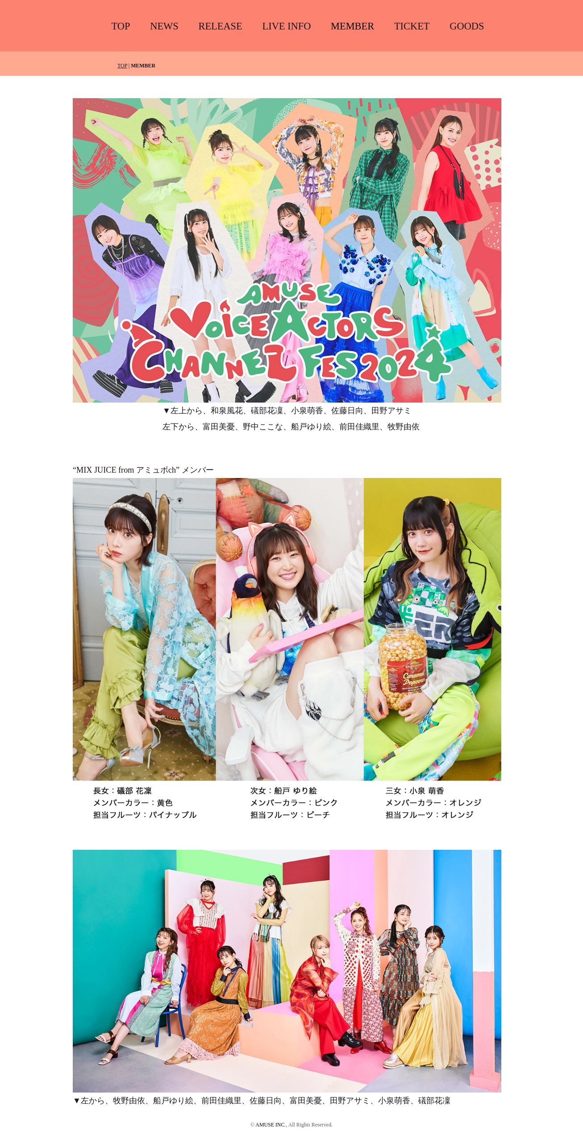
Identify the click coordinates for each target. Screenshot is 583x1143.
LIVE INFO (286, 26)
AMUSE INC (269, 1125)
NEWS (164, 26)
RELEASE (220, 26)
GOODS (467, 26)
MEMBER (352, 26)
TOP (121, 26)
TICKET (412, 26)
